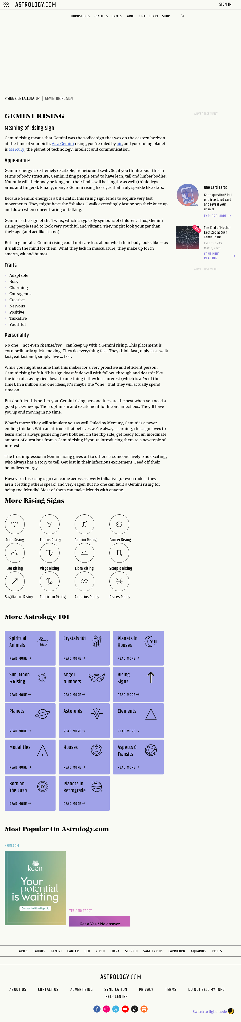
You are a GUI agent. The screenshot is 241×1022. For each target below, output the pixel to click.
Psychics (101, 16)
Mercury (16, 149)
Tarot (130, 16)
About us (17, 989)
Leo (87, 951)
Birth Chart (148, 16)
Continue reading (220, 256)
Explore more (218, 216)
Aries (23, 951)
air (119, 143)
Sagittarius (153, 951)
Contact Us (48, 989)
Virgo (100, 951)
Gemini (67, 143)
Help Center (116, 997)
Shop (166, 16)
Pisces (217, 951)
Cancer (73, 951)
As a (56, 143)
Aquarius (198, 951)
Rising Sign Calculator (22, 98)
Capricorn (177, 951)
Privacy (146, 989)
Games (117, 16)
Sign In (226, 4)
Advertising (81, 989)
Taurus (39, 951)
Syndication (115, 989)
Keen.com (12, 846)
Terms (171, 989)
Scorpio (131, 951)
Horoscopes (80, 16)
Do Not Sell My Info (206, 989)
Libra (115, 951)
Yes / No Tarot (80, 911)
